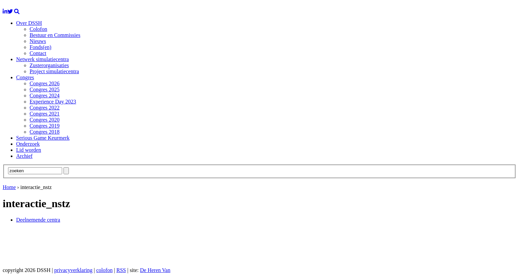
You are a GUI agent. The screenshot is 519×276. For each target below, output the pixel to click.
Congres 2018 (44, 132)
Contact (38, 53)
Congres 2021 (44, 114)
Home (9, 187)
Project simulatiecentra (54, 71)
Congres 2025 (44, 89)
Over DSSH (29, 23)
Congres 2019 (44, 126)
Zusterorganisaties (49, 65)
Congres (25, 77)
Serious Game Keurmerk (43, 138)
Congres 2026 (44, 83)
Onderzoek (28, 144)
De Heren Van (155, 270)
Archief (24, 156)
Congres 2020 (44, 120)
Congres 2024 (44, 95)
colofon (104, 270)
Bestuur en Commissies (55, 35)
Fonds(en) (40, 47)
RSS (121, 270)
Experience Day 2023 (53, 101)
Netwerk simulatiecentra (42, 59)
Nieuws (38, 41)
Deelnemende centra (38, 220)
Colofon (38, 29)
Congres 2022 (44, 107)
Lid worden (28, 150)
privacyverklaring (73, 270)
